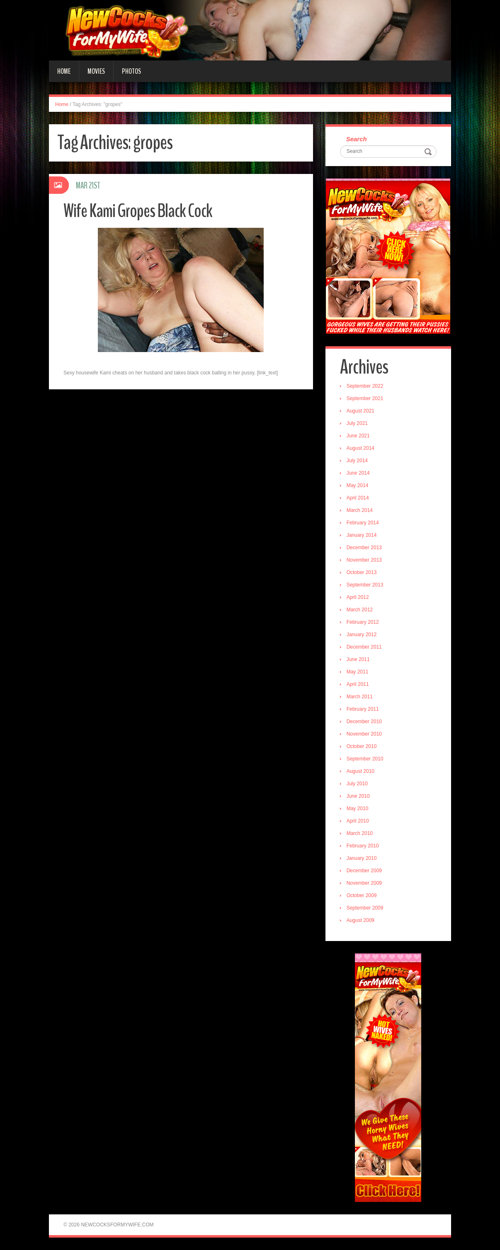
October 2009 (362, 895)
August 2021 (360, 411)
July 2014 (357, 460)
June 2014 (358, 473)
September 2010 (365, 759)
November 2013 (364, 560)
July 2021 (357, 423)
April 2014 (358, 498)
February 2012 (363, 622)
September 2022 (365, 386)
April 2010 (358, 821)
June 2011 (358, 659)
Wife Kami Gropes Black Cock (137, 211)
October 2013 (362, 572)
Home (63, 71)
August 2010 (360, 771)
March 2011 (360, 697)
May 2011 (358, 672)
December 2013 (364, 547)
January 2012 (362, 634)
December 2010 (364, 721)
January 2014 (362, 535)
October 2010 (362, 746)
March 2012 (360, 610)
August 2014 (360, 448)
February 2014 (363, 523)
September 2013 (365, 585)
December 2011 (364, 647)
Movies (96, 71)
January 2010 (362, 858)
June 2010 (358, 796)
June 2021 (358, 436)
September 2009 (365, 908)
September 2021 (365, 398)
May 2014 (358, 485)
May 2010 (358, 808)
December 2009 (364, 871)
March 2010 (360, 833)
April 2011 (358, 684)
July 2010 (357, 784)
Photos (131, 71)
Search (356, 138)
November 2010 (364, 734)
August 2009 (360, 920)
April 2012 (358, 597)
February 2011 (363, 709)
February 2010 (363, 846)
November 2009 (364, 883)
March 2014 (360, 510)
